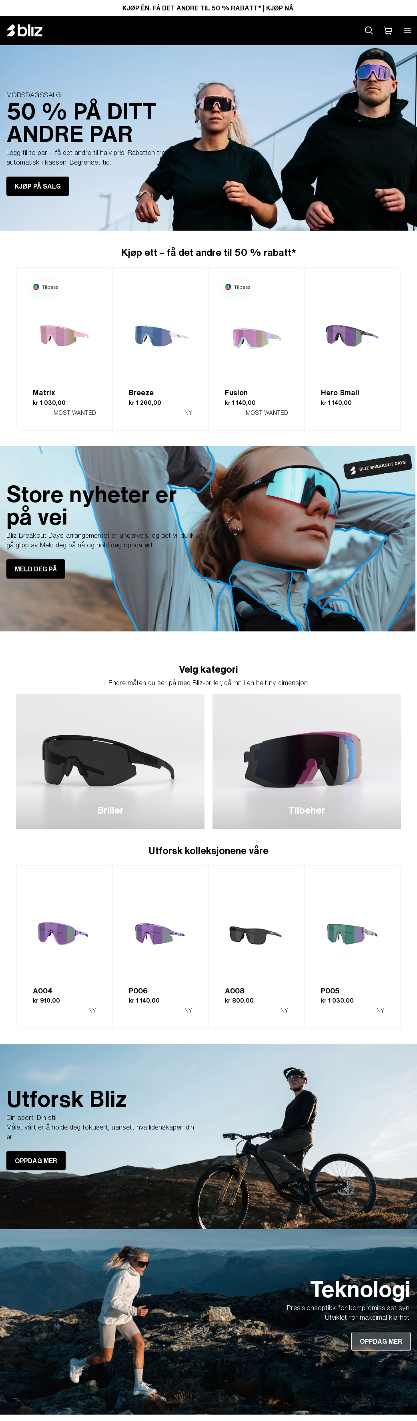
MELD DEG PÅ (36, 569)
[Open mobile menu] (407, 30)
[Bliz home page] (30, 30)
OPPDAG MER (36, 1161)
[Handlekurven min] (388, 30)
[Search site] (369, 30)
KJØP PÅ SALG (38, 186)
